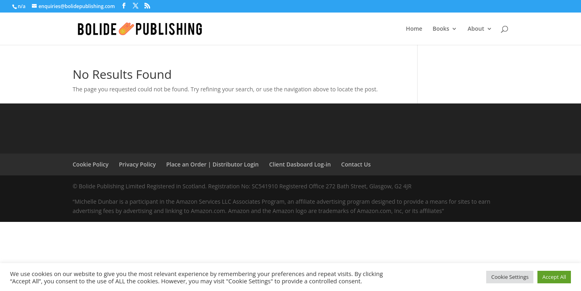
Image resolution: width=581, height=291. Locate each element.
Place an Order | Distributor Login (212, 164)
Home (414, 29)
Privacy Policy (137, 164)
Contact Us (356, 164)
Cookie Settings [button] (510, 276)
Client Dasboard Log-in (300, 164)
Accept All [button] (554, 276)
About (476, 29)
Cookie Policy (91, 164)
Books (441, 29)
